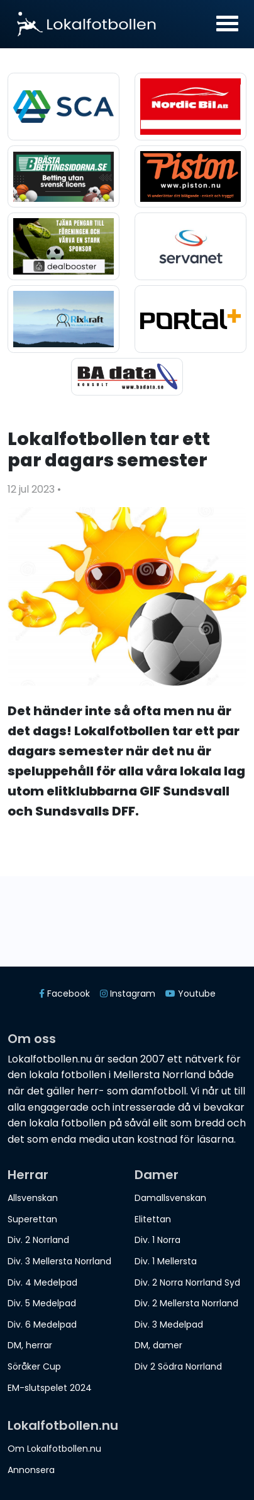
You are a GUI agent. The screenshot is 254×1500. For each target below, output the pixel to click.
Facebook (64, 993)
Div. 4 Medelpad (42, 1282)
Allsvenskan (33, 1198)
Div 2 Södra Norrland (178, 1366)
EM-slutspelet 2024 (50, 1388)
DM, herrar (30, 1345)
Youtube (190, 993)
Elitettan (153, 1219)
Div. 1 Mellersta (166, 1261)
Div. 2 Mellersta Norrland (186, 1303)
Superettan (32, 1219)
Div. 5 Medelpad (42, 1303)
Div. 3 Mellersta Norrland (59, 1261)
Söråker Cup (34, 1366)
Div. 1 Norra (157, 1240)
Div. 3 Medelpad (169, 1324)
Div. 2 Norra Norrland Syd (187, 1282)
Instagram (127, 993)
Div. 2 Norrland (38, 1240)
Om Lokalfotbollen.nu (54, 1448)
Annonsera (31, 1470)
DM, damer (158, 1345)
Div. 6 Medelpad (42, 1324)
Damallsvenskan (170, 1198)
